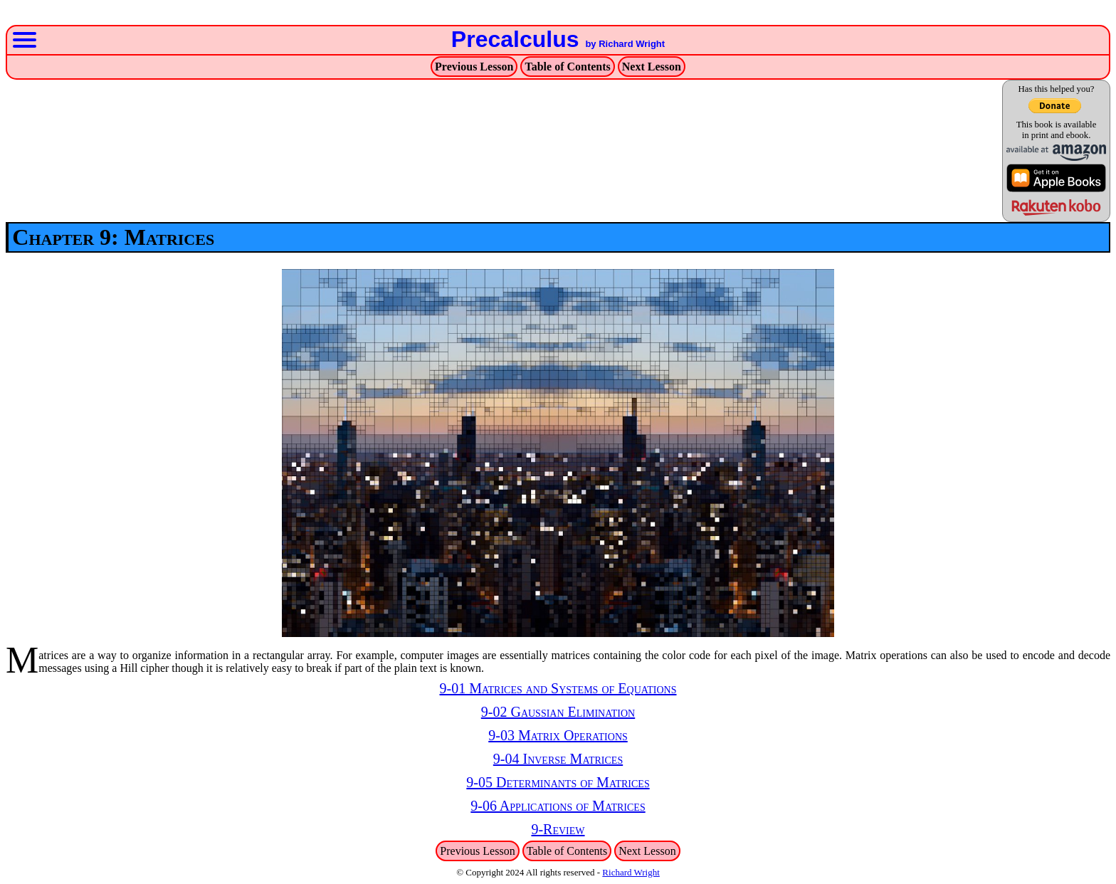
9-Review (557, 829)
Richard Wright (630, 872)
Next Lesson (651, 66)
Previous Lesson (474, 66)
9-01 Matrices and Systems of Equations (557, 688)
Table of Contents (567, 66)
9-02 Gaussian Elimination (558, 712)
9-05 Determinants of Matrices (557, 782)
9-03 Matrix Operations (558, 735)
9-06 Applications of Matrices (557, 806)
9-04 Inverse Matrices (558, 759)
